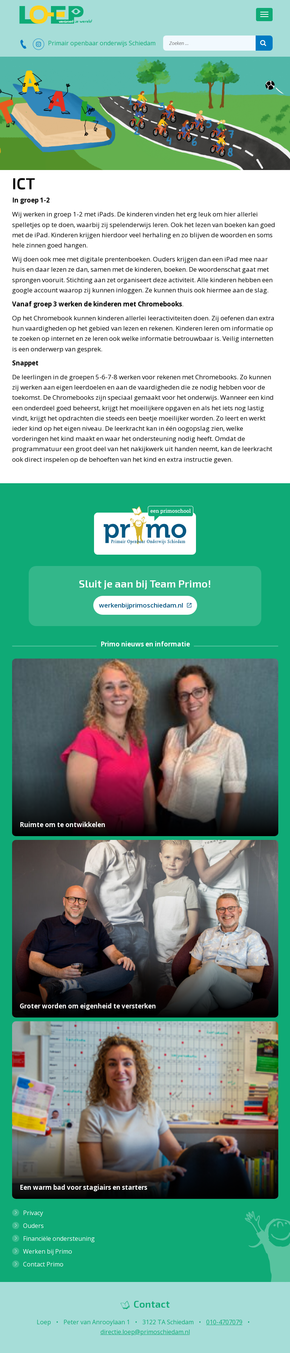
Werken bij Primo (47, 1251)
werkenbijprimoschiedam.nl (145, 605)
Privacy (33, 1213)
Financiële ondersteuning (59, 1238)
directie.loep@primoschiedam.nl (145, 1332)
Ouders (33, 1226)
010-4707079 (224, 1322)
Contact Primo (43, 1264)
